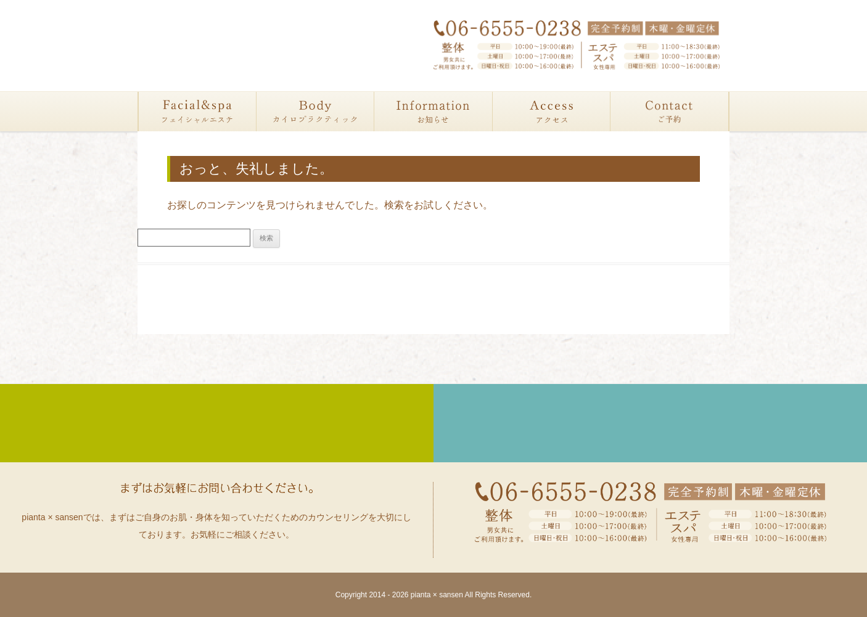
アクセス (551, 111)
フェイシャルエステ (198, 111)
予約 (669, 111)
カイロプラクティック (315, 111)
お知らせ (433, 111)
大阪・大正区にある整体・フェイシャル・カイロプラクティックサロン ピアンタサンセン (232, 47)
